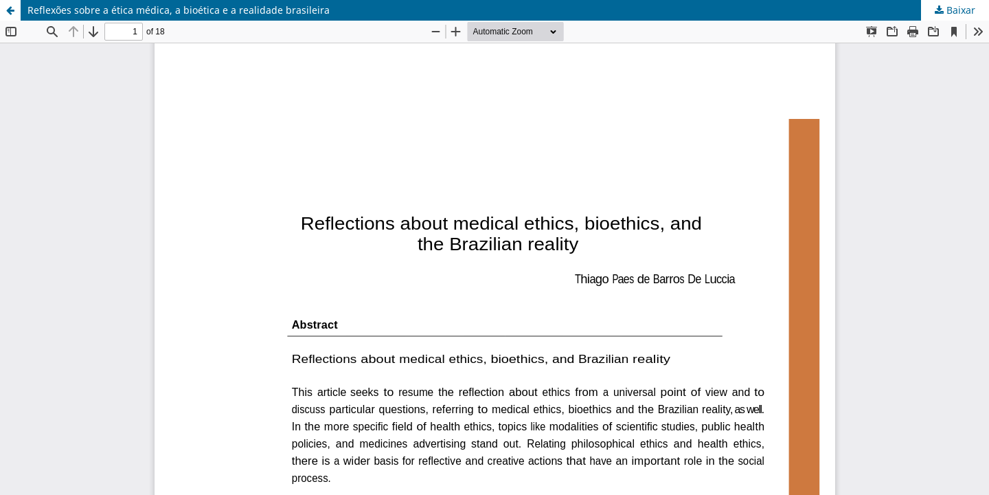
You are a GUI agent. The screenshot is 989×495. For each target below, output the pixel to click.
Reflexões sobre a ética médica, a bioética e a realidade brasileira (178, 9)
